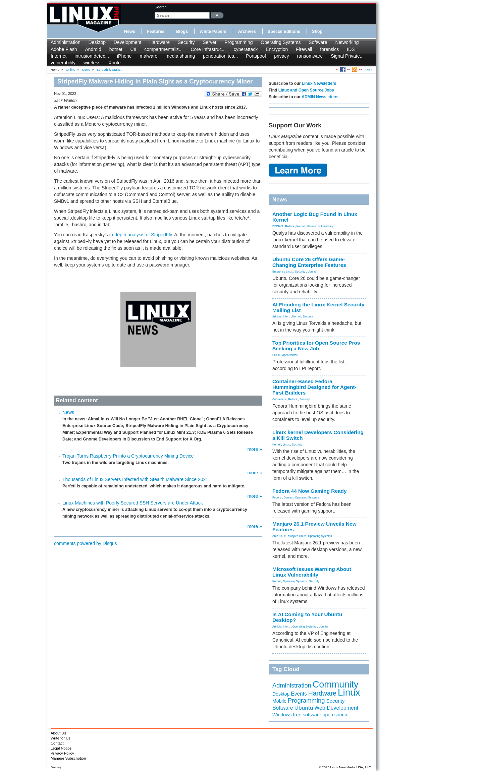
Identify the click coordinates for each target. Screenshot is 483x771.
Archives (247, 31)
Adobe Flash (64, 49)
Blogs (182, 31)
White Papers (213, 31)
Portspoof (256, 56)
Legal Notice (61, 748)
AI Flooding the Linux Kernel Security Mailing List (318, 307)
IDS (351, 49)
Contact (57, 743)
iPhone (124, 56)
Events (299, 694)
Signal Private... (347, 56)
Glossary (56, 767)
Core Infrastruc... (208, 49)
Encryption (277, 49)
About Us (58, 733)
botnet (115, 49)
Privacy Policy (62, 753)
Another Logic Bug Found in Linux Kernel (314, 217)
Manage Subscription (68, 758)
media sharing (180, 56)
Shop (317, 31)
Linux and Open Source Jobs (306, 90)
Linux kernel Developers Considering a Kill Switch (318, 435)
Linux (286, 444)
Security (186, 42)
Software (318, 42)
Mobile (279, 701)
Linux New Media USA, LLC (350, 767)
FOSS (276, 355)
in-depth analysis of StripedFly (140, 234)
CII (133, 49)
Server (209, 42)
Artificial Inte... (281, 316)
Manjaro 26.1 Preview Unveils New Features (314, 526)
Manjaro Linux (297, 536)
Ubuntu (311, 226)
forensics (329, 49)
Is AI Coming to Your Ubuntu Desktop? (307, 617)
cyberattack (246, 49)
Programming (238, 42)
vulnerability (63, 62)
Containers (279, 399)
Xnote (114, 62)
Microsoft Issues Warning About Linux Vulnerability (311, 572)
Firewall (304, 49)
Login (368, 69)
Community (336, 684)
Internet (58, 56)
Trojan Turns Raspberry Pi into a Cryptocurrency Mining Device (128, 456)
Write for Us (60, 738)
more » (254, 449)
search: (161, 7)
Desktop (97, 42)
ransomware (310, 56)
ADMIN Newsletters (320, 97)
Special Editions (284, 31)
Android (93, 49)
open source (290, 355)
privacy (281, 56)
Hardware (159, 42)
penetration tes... (220, 56)
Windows (282, 714)
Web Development (336, 708)
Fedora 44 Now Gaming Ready (309, 491)
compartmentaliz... (163, 49)
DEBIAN (277, 226)
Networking (347, 42)
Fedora (289, 226)
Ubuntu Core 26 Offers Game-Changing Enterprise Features (309, 262)
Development (128, 42)
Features (156, 31)
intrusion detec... (91, 56)
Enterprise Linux (282, 271)
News (129, 31)
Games (288, 497)
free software (307, 714)
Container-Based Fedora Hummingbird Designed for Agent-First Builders (314, 387)
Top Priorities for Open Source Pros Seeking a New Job (316, 345)
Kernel (301, 226)
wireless (92, 62)
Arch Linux (279, 536)
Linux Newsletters (319, 83)
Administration (65, 42)
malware (148, 56)
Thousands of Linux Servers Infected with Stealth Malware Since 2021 (135, 479)
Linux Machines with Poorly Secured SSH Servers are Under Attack (132, 503)
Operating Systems (281, 42)
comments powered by (85, 543)
